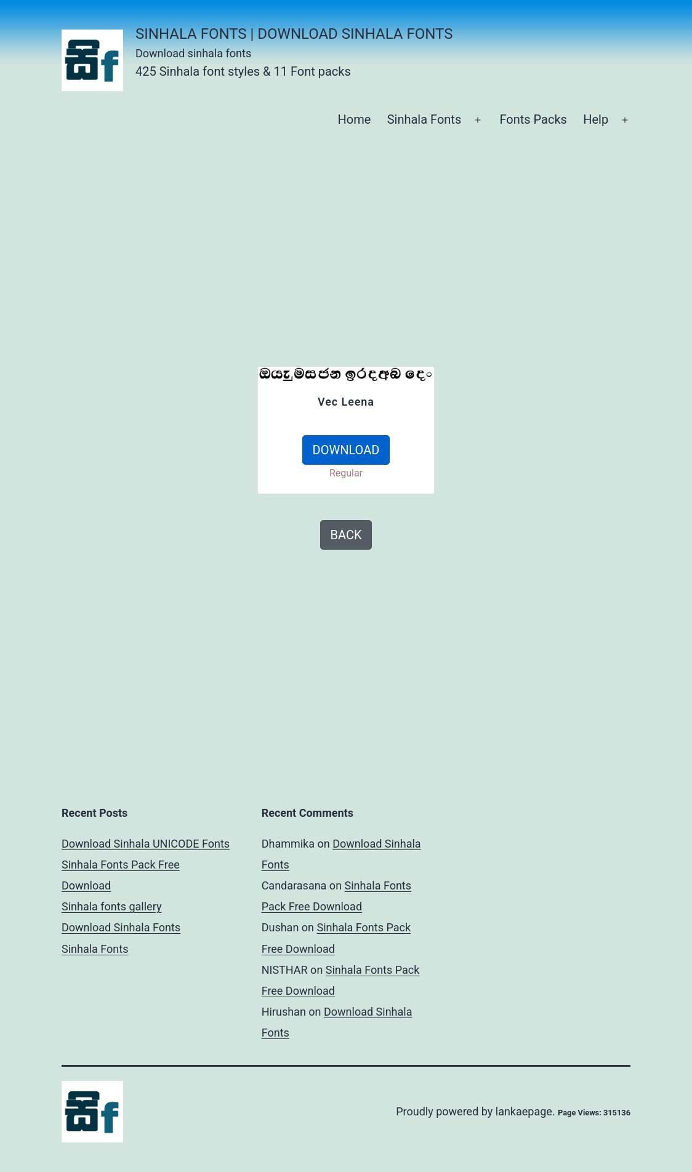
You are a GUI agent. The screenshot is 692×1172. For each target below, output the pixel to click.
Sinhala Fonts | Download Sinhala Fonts (294, 33)
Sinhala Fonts (424, 119)
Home (354, 119)
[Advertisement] (377, 237)
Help (595, 119)
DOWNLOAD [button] (346, 450)
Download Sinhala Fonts (121, 927)
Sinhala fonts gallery (111, 906)
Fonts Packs (532, 119)
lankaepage (524, 1111)
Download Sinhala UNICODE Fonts (146, 843)
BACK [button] (346, 535)
